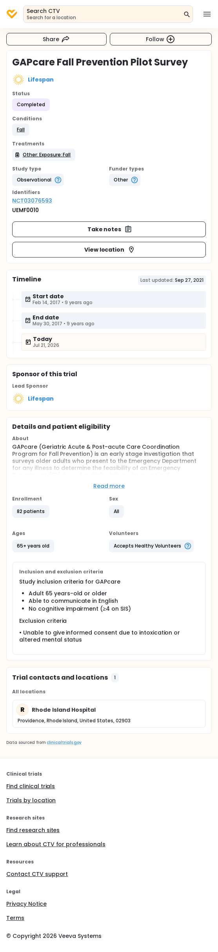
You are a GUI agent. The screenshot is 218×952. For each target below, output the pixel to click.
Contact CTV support (37, 874)
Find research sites (33, 830)
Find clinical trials (30, 786)
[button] (20, 129)
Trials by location (31, 800)
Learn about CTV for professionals (55, 844)
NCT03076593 (32, 200)
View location (110, 250)
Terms (15, 918)
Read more (109, 486)
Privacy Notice (26, 904)
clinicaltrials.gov (64, 742)
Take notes (110, 229)
